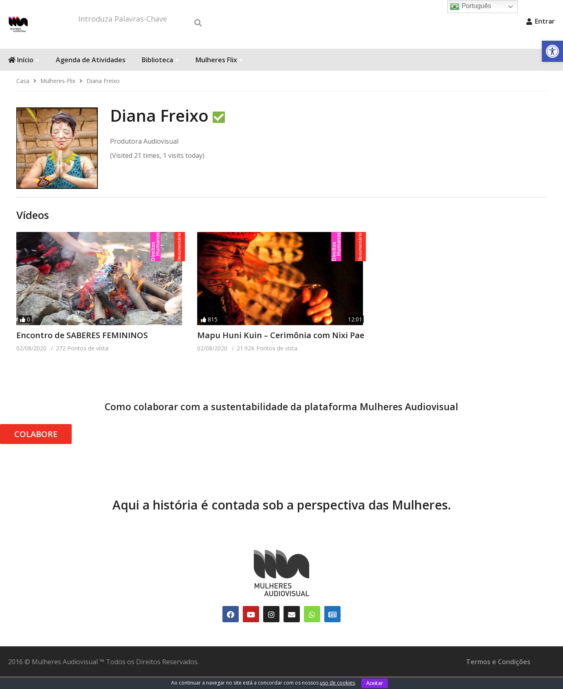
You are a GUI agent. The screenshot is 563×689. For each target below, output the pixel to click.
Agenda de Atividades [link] (90, 72)
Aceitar (374, 683)
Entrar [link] (540, 21)
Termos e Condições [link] (498, 673)
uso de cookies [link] (337, 682)
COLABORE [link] (35, 446)
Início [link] (24, 72)
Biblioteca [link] (160, 72)
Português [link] (470, 6)
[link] (552, 51)
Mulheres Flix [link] (219, 72)
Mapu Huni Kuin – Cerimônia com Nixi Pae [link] (280, 347)
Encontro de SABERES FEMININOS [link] (82, 347)
